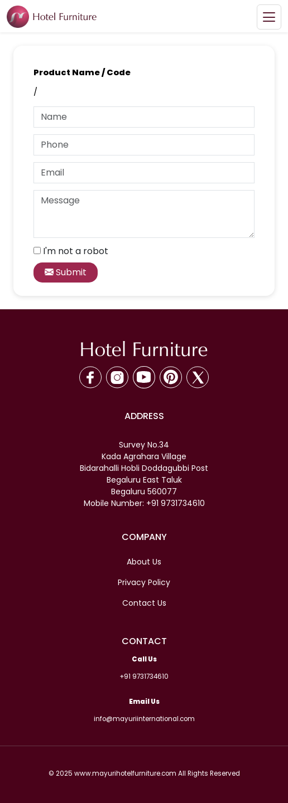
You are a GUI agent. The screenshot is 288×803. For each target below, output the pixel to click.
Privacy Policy (144, 582)
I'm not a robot (75, 251)
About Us (144, 561)
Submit (66, 272)
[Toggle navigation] (269, 17)
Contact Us (144, 603)
